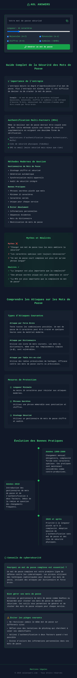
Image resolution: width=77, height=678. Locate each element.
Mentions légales (38, 669)
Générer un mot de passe (38, 47)
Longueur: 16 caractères (19, 28)
